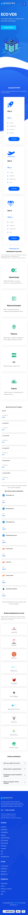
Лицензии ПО (5, 856)
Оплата (3, 891)
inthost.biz (16, 903)
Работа (3, 886)
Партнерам (4, 883)
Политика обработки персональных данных (11, 817)
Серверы (3, 848)
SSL (2, 851)
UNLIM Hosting (5, 838)
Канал (14, 388)
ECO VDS (3, 827)
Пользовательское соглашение (8, 816)
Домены (3, 835)
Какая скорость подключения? (12, 769)
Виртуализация (14, 305)
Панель (14, 334)
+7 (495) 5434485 (9, 810)
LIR (2, 854)
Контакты (3, 871)
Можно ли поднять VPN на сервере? (11, 782)
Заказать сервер (8, 27)
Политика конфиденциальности (8, 814)
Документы (4, 874)
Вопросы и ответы (6, 889)
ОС (14, 362)
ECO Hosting (4, 840)
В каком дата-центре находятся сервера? (13, 775)
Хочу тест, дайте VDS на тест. (12, 763)
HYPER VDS (4, 830)
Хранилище (14, 277)
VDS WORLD (4, 832)
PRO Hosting (4, 843)
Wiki (2, 894)
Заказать (14, 139)
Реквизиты (4, 869)
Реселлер (3, 846)
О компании (4, 866)
